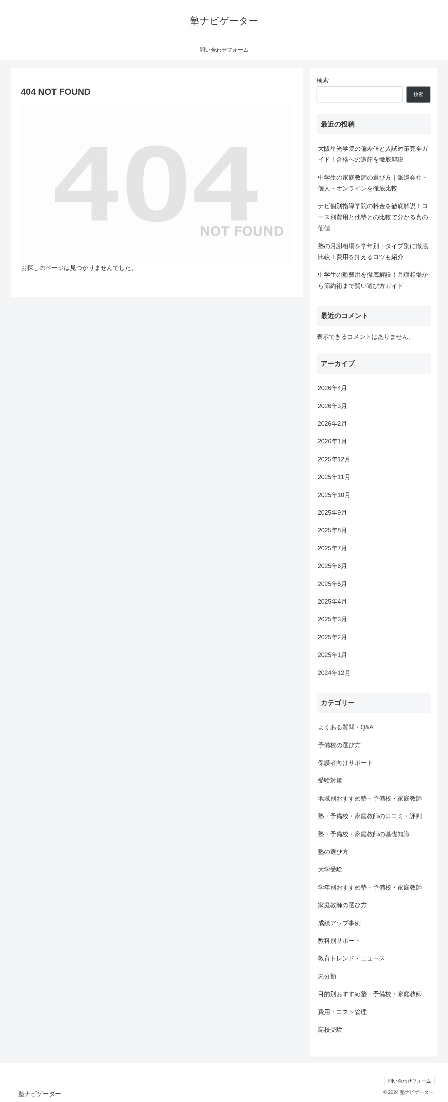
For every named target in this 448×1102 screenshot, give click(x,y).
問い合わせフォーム (409, 1081)
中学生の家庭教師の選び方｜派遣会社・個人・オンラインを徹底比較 (373, 183)
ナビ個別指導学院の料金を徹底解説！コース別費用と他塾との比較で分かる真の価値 (373, 217)
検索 (323, 80)
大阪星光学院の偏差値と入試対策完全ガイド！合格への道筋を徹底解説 (373, 154)
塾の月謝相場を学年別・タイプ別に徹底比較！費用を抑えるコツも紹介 (373, 251)
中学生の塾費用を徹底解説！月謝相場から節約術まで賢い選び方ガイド (373, 280)
